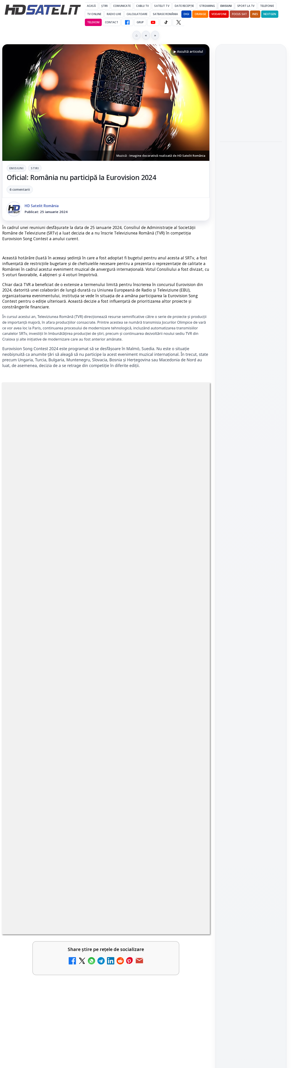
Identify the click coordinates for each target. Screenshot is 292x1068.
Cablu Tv (142, 6)
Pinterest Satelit (251, 587)
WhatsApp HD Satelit (251, 535)
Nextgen (269, 14)
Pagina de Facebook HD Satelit (251, 502)
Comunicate (122, 6)
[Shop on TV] (251, 211)
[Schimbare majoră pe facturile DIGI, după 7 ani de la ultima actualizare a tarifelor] (190, 948)
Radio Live (114, 14)
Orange (200, 14)
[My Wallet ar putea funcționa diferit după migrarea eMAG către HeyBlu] (84, 948)
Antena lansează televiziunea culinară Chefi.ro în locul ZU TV (42, 1003)
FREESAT (242, 648)
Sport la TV (245, 6)
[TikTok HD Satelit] (166, 22)
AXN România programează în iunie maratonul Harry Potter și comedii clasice (145, 1005)
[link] (53, 956)
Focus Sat (239, 14)
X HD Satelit (251, 574)
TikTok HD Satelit (251, 561)
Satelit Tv (161, 6)
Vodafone (219, 14)
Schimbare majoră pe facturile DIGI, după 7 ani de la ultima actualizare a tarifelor (147, 946)
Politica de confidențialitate (251, 732)
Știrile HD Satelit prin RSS (251, 603)
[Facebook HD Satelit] (127, 22)
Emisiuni (226, 6)
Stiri (35, 168)
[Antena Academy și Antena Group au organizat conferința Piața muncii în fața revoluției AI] (251, 161)
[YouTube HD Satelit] (153, 22)
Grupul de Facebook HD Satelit (251, 520)
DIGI (186, 14)
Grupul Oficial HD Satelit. (125, 809)
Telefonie (267, 6)
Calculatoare (137, 14)
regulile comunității (77, 802)
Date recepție (184, 6)
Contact (111, 22)
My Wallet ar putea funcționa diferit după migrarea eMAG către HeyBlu (39, 946)
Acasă (91, 6)
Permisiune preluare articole (251, 702)
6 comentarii (20, 189)
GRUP (140, 22)
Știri (104, 6)
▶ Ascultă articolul (188, 51)
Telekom (93, 22)
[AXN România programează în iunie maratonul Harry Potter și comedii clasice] (190, 1007)
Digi (226, 648)
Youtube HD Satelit (251, 548)
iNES (255, 14)
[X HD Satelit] (178, 22)
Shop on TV (236, 187)
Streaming (207, 6)
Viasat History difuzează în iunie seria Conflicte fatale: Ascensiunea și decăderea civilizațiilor (250, 94)
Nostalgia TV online (35, 1056)
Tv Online (94, 14)
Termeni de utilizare (251, 717)
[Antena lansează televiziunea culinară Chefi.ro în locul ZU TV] (84, 1007)
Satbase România (165, 14)
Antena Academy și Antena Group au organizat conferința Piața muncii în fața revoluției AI (246, 127)
